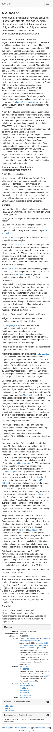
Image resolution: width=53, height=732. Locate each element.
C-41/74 (46, 671)
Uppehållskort (25, 690)
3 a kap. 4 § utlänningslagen (25, 102)
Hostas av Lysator (26, 730)
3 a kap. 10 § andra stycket (29, 638)
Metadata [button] (8, 627)
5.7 (14, 721)
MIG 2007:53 (24, 667)
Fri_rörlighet (24, 688)
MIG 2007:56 (43, 354)
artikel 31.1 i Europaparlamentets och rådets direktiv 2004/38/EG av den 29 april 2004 (34, 645)
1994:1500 (32, 530)
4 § (20, 530)
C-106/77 (47, 676)
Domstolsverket (25, 697)
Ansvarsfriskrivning (23, 728)
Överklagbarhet (25, 695)
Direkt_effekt (24, 683)
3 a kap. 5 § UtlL (10, 237)
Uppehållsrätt (24, 693)
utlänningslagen (24, 463)
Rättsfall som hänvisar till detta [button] (17, 702)
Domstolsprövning (26, 685)
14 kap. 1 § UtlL (12, 269)
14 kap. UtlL (18, 274)
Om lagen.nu (8, 728)
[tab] (26, 627)
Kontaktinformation (41, 728)
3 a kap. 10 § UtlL (15, 244)
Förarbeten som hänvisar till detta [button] (18, 715)
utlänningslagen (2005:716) (30, 640)
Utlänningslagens (9, 325)
